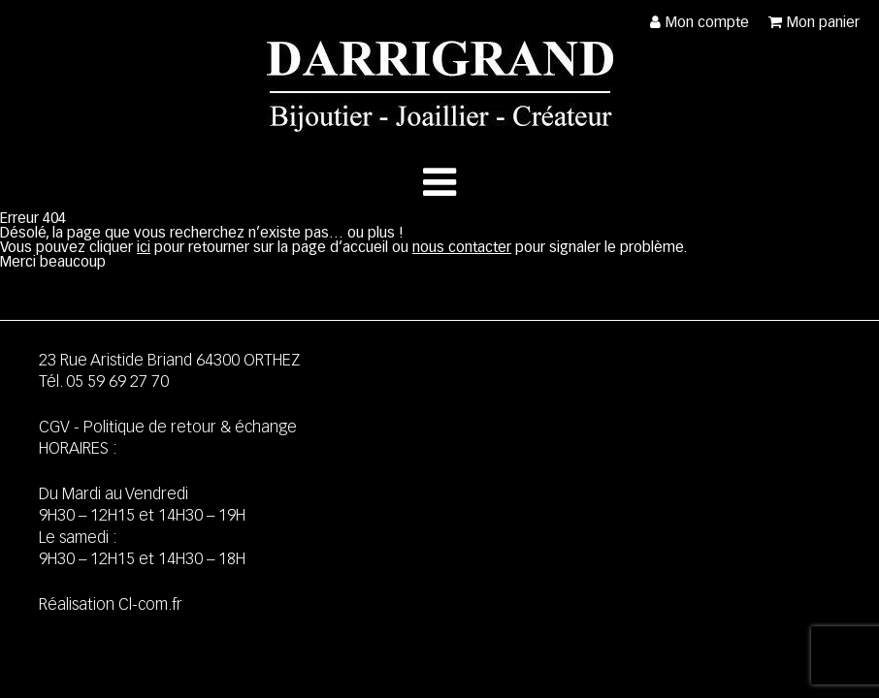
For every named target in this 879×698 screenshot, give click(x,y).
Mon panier (823, 23)
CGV (54, 428)
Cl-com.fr (150, 605)
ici (143, 247)
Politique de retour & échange (190, 428)
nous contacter (461, 247)
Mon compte (707, 23)
